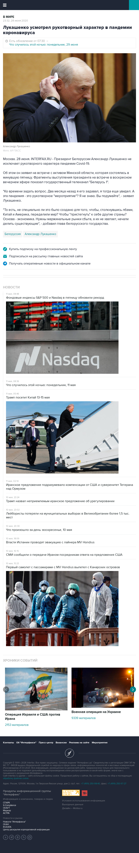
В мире (8, 17)
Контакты (8, 742)
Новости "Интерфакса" (14, 821)
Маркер (7, 810)
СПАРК (6, 802)
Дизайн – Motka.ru (72, 808)
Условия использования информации (83, 800)
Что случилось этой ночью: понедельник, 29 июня (43, 44)
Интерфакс (69, 5)
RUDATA (7, 827)
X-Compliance (9, 805)
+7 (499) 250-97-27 (117, 783)
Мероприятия (99, 742)
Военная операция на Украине (96, 712)
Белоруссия (13, 234)
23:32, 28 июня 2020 (15, 20)
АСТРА (6, 813)
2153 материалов (17, 725)
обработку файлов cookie (16, 778)
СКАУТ (6, 808)
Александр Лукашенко (40, 234)
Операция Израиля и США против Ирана (32, 717)
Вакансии (61, 742)
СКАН (6, 824)
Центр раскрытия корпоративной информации (26, 829)
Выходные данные (72, 804)
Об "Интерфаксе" (26, 742)
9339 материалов (84, 718)
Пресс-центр (46, 742)
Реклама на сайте (79, 742)
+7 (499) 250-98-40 (90, 783)
